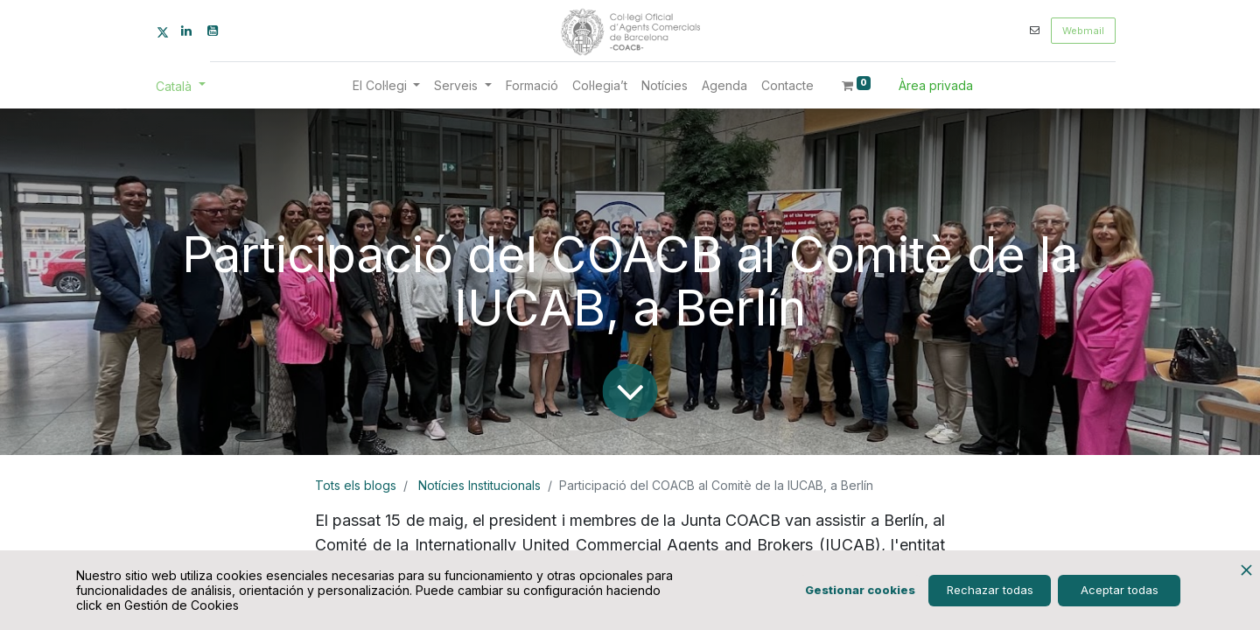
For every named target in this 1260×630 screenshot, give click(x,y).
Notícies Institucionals (479, 485)
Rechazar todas (990, 590)
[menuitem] (532, 85)
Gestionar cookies (860, 590)
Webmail (1083, 30)
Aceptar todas (1119, 590)
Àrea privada (936, 85)
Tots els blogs (355, 485)
